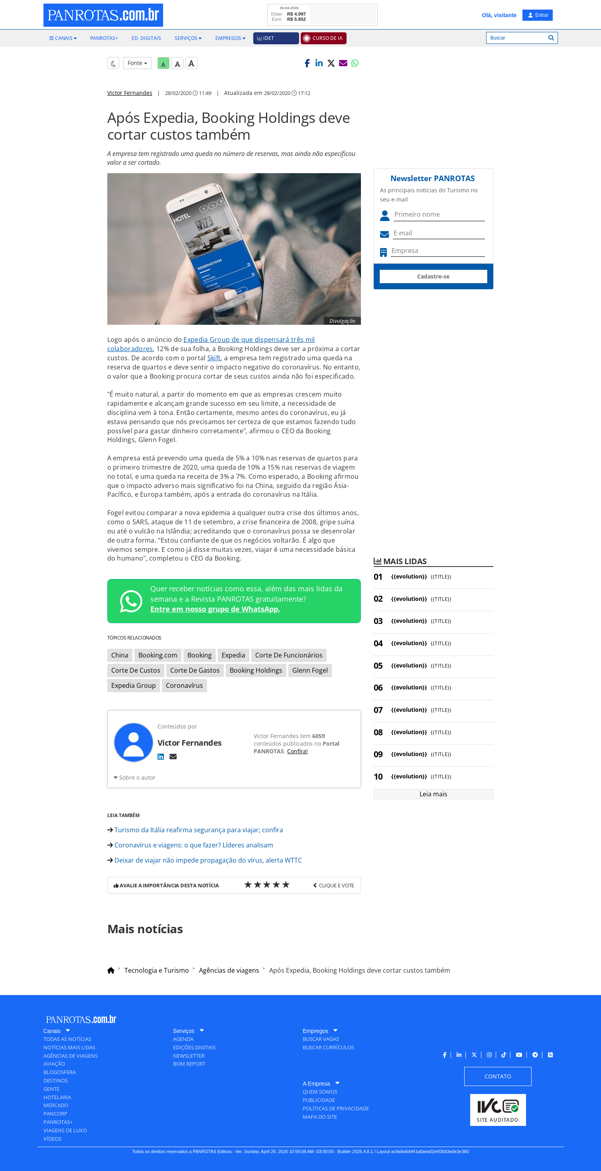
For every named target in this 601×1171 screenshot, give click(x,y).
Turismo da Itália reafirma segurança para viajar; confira (195, 829)
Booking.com (157, 655)
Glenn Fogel (310, 670)
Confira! (297, 751)
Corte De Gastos (195, 670)
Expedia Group (133, 685)
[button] (307, 63)
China (119, 655)
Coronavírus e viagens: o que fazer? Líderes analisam (190, 845)
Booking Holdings (256, 670)
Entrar (538, 15)
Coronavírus (184, 685)
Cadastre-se (433, 276)
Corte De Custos (135, 670)
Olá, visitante (499, 15)
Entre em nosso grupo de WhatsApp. (215, 609)
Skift (214, 357)
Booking (199, 655)
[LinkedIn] (161, 756)
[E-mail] (173, 756)
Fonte (137, 63)
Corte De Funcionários (289, 655)
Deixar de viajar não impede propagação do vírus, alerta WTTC (204, 860)
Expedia (233, 655)
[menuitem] (63, 38)
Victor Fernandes (129, 93)
